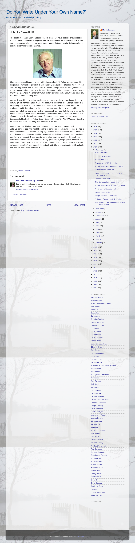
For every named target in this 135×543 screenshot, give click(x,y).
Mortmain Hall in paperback (105, 189)
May (97, 229)
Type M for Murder (98, 492)
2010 (95, 278)
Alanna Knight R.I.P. (103, 192)
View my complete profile (100, 107)
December (100, 150)
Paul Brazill (95, 437)
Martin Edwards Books (99, 117)
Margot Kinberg (97, 406)
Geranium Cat (96, 359)
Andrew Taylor (96, 301)
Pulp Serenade (96, 449)
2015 (95, 261)
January (99, 243)
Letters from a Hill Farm (100, 400)
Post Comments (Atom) (30, 210)
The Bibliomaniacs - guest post (107, 182)
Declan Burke (96, 341)
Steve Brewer (96, 480)
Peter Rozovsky (97, 443)
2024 (95, 133)
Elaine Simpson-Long (99, 344)
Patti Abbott (95, 434)
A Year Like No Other (103, 156)
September (100, 216)
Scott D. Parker (97, 464)
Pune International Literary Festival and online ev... (108, 174)
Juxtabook (95, 378)
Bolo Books (95, 307)
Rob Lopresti (96, 458)
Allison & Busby (97, 297)
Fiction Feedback (97, 353)
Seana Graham (97, 467)
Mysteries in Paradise (99, 415)
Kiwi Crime (95, 387)
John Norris (95, 372)
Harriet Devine (96, 362)
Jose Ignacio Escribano (100, 375)
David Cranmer (96, 338)
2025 (95, 130)
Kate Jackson (96, 381)
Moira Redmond (97, 409)
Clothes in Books (97, 325)
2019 (95, 247)
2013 (95, 267)
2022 (95, 140)
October (99, 212)
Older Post (79, 205)
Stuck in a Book (97, 486)
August (98, 219)
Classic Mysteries (97, 322)
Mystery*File (95, 424)
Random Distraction (98, 452)
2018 (95, 250)
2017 (95, 254)
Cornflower (95, 328)
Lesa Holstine (96, 393)
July (97, 222)
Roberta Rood (96, 461)
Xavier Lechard (96, 495)
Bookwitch (95, 313)
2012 (95, 271)
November (100, 209)
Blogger (81, 536)
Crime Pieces (96, 331)
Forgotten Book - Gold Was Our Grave (110, 185)
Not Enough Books (98, 430)
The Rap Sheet (96, 489)
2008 (95, 284)
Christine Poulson (97, 319)
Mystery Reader (97, 418)
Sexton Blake (96, 471)
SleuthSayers (96, 477)
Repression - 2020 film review (106, 163)
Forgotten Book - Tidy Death (106, 196)
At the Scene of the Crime (101, 304)
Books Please (96, 310)
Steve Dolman (96, 483)
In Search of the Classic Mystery (103, 365)
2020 (95, 147)
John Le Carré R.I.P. (103, 179)
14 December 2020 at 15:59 (27, 190)
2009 (95, 281)
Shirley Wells (96, 474)
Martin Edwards (108, 30)
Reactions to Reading (99, 455)
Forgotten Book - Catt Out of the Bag (109, 166)
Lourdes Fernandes (98, 403)
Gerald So (95, 356)
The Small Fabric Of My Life (27, 181)
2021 (95, 143)
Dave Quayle (96, 335)
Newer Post (16, 205)
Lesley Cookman (97, 396)
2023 (95, 137)
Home (48, 205)
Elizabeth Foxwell (97, 347)
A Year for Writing (102, 153)
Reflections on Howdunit (104, 170)
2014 (95, 264)
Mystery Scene (96, 421)
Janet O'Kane (96, 369)
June (98, 226)
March (98, 236)
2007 (95, 288)
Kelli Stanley (95, 384)
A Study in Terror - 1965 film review (108, 199)
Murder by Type (97, 412)
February (99, 239)
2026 (95, 126)
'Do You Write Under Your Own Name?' (46, 12)
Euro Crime (95, 350)
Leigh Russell (96, 390)
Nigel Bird (94, 427)
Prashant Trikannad (98, 446)
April (98, 233)
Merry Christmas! (101, 160)
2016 (95, 257)
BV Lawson (95, 316)
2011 (95, 274)
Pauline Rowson (97, 440)
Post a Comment (19, 195)
